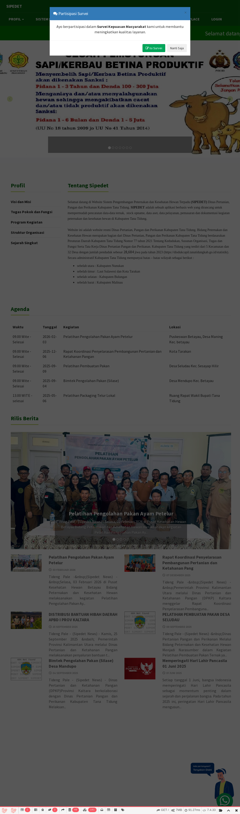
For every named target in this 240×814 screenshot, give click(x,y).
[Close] (185, 12)
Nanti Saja (177, 48)
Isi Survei (154, 48)
